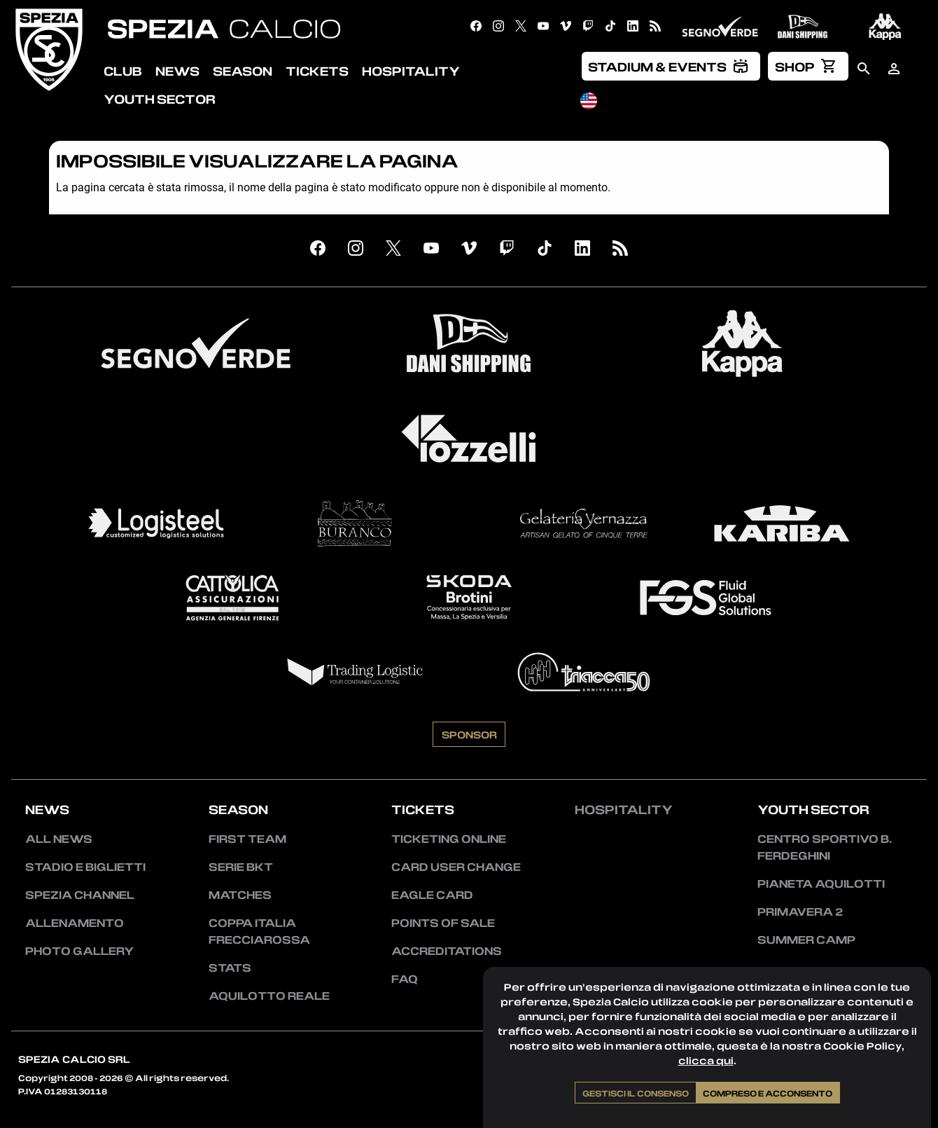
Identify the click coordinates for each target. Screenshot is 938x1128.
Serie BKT (241, 866)
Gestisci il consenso (635, 1093)
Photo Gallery (79, 950)
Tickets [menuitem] (317, 71)
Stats (230, 967)
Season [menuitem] (242, 71)
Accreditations (446, 950)
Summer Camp (806, 939)
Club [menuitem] (123, 71)
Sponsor (469, 734)
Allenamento (74, 922)
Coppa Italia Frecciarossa (259, 931)
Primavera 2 (800, 911)
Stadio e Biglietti (85, 866)
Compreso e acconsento (767, 1093)
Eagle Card (432, 894)
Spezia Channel (79, 894)
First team (247, 838)
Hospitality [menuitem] (411, 71)
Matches (240, 894)
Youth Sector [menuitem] (160, 99)
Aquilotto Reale (269, 995)
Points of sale (443, 922)
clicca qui (706, 1060)
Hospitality (624, 809)
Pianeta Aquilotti (821, 883)
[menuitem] (671, 66)
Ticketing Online (448, 838)
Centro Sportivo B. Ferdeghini (824, 847)
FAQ (404, 978)
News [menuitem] (177, 71)
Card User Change (456, 866)
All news (58, 838)
